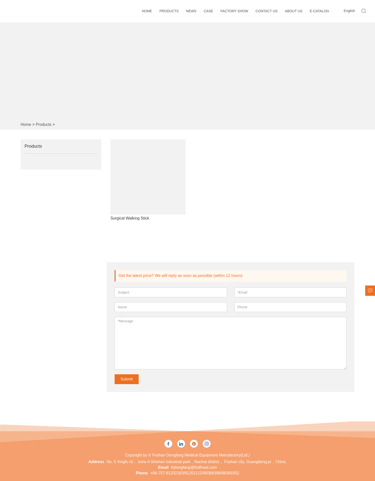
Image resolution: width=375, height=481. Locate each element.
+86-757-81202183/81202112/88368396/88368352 (194, 473)
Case (208, 11)
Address (96, 462)
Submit (127, 379)
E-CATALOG (319, 11)
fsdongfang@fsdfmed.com (194, 467)
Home (147, 11)
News (191, 11)
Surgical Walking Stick (129, 218)
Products (169, 11)
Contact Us (266, 11)
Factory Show (234, 11)
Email (163, 467)
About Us (293, 11)
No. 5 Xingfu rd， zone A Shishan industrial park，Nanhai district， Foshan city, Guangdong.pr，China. (196, 462)
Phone (142, 473)
